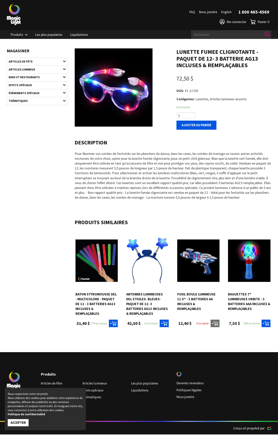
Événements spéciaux (35, 95)
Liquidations (79, 34)
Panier (259, 21)
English (226, 12)
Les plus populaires (48, 34)
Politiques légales (189, 391)
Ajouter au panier (197, 125)
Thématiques (35, 103)
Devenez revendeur (190, 384)
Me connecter (233, 21)
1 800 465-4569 (253, 12)
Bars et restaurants (35, 78)
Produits (17, 34)
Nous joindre (208, 12)
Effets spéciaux (35, 87)
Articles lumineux (35, 70)
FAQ (192, 12)
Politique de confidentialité (26, 414)
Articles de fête (35, 61)
